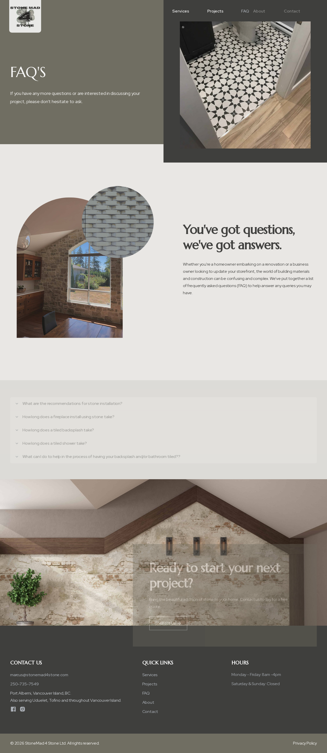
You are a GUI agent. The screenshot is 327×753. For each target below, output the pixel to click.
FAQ (146, 693)
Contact (283, 11)
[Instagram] (22, 709)
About (251, 11)
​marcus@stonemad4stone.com (39, 674)
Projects (215, 11)
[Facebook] (13, 709)
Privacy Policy (305, 743)
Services (180, 11)
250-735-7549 (24, 684)
